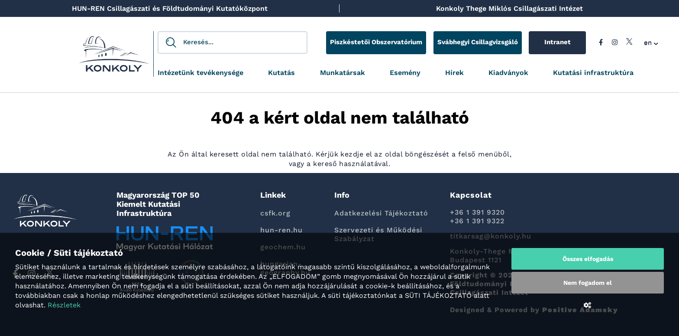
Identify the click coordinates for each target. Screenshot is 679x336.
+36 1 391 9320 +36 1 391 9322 (477, 216)
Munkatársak (342, 73)
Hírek (454, 73)
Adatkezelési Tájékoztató (381, 213)
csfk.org (275, 213)
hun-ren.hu (281, 230)
